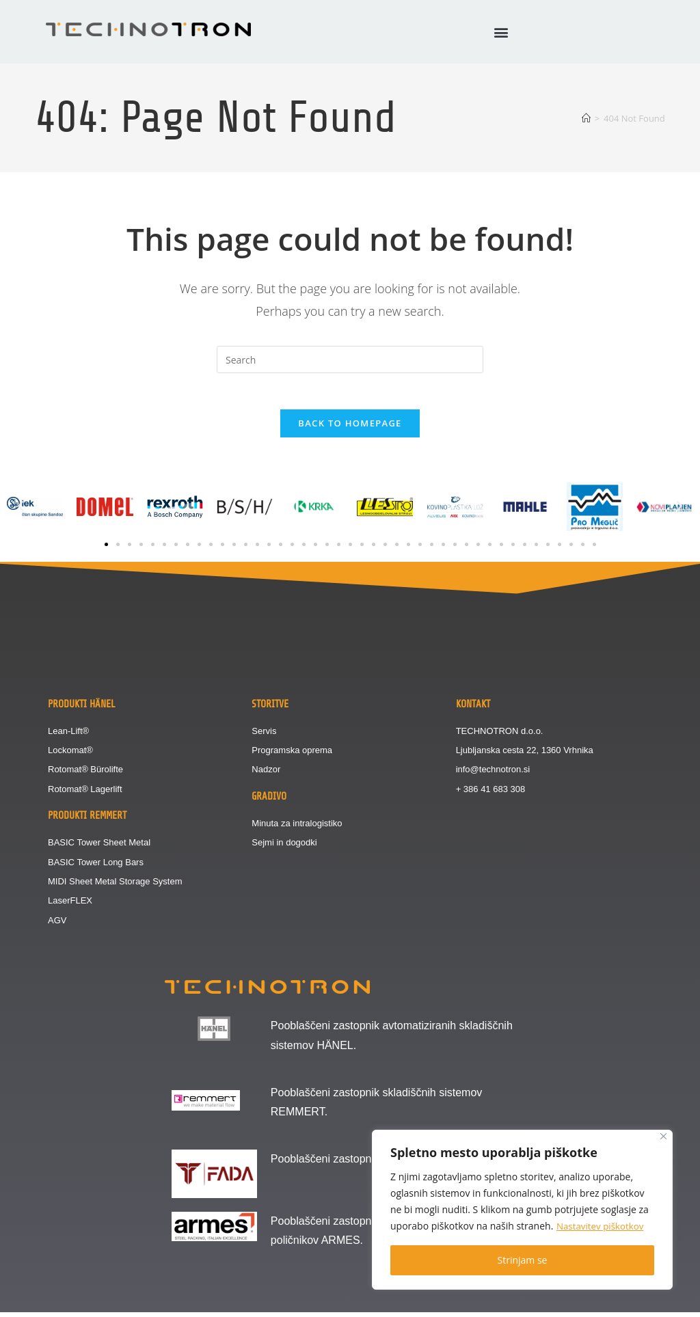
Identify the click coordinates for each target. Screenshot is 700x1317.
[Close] (663, 1136)
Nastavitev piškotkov (602, 1225)
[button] (500, 32)
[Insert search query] (350, 359)
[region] (522, 1210)
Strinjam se (523, 1259)
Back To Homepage (349, 428)
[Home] (586, 118)
